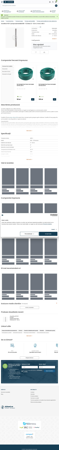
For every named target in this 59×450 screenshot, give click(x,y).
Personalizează (29, 233)
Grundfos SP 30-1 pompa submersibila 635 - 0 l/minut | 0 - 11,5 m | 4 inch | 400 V (15, 319)
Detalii (53, 229)
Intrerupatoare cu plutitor (6, 332)
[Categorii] (8, 2)
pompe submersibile (13, 117)
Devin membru (49, 371)
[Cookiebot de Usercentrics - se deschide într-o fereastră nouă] (51, 215)
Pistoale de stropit (6, 74)
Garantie (54, 10)
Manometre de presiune (17, 332)
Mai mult (29, 130)
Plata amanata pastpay (36, 402)
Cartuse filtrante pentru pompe (43, 332)
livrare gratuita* (7, 11)
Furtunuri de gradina (7, 66)
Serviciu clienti (22, 10)
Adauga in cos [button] (32, 99)
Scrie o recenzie (29, 307)
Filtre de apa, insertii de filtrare (29, 332)
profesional (21, 11)
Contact (32, 392)
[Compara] (44, 52)
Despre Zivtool (29, 357)
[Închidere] (57, 16)
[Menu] (50, 2)
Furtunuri (20, 330)
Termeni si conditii (35, 398)
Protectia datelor (34, 396)
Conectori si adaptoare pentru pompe (31, 330)
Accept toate (48, 233)
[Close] (35, 1)
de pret (53, 11)
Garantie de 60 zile (37, 10)
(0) (40, 27)
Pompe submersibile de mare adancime (9, 330)
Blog (2, 394)
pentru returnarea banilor (38, 11)
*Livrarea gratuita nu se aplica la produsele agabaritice (43, 400)
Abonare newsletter (5, 392)
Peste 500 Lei (6, 10)
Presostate (4, 69)
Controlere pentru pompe (50, 330)
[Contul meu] (53, 2)
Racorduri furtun (6, 71)
